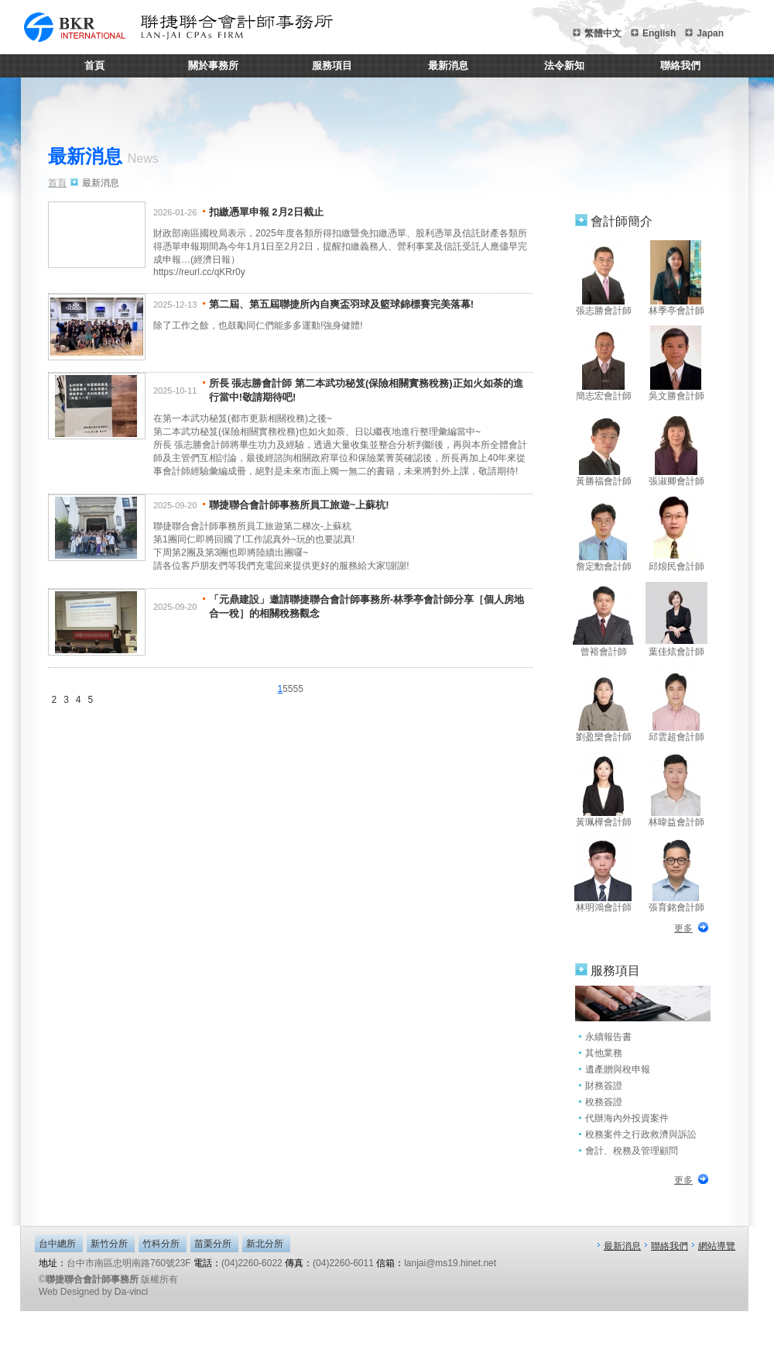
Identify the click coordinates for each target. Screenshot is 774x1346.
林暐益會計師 (676, 790)
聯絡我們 (680, 65)
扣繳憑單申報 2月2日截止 (266, 212)
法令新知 (564, 65)
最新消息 (448, 65)
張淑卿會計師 (676, 449)
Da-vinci (131, 1291)
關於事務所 (213, 65)
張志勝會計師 (604, 278)
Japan (710, 33)
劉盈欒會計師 (604, 704)
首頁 (94, 65)
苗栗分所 (212, 1243)
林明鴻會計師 (604, 875)
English (659, 33)
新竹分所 (109, 1243)
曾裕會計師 (604, 619)
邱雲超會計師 (676, 704)
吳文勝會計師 (676, 363)
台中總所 (57, 1243)
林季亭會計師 (676, 278)
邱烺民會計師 (676, 534)
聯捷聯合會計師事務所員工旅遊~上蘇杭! (299, 505)
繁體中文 (603, 33)
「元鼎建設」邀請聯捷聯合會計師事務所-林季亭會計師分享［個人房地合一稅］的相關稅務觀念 (366, 606)
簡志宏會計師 (604, 363)
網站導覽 (716, 1246)
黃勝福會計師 (604, 449)
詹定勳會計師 (604, 534)
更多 (683, 928)
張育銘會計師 (676, 875)
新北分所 (264, 1243)
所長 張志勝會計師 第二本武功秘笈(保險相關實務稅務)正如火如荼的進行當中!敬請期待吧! (366, 390)
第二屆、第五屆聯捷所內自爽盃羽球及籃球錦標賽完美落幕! (341, 304)
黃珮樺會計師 (604, 790)
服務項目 (332, 65)
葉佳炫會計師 (676, 619)
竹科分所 (161, 1243)
